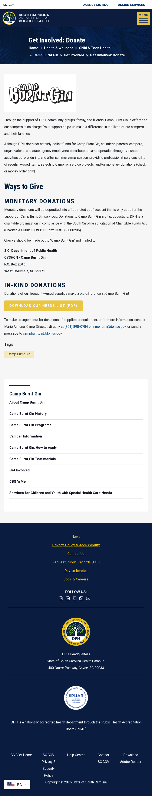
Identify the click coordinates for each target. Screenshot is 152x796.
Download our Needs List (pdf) (43, 306)
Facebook (61, 598)
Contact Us (76, 554)
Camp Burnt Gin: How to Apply (33, 448)
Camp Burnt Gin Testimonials (32, 459)
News (76, 537)
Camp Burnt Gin (45, 55)
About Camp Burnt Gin (26, 402)
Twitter (81, 598)
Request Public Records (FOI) (76, 562)
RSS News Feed (74, 598)
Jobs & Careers (76, 579)
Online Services (131, 4)
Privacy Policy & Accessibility (76, 545)
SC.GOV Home (21, 755)
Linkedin (68, 598)
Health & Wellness (58, 48)
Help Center (76, 755)
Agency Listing (95, 4)
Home (33, 48)
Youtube (88, 598)
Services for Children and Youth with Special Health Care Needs (60, 493)
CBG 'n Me (17, 482)
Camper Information (25, 436)
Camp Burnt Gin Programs (30, 425)
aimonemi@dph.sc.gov (109, 327)
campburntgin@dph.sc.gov (42, 333)
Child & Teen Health (94, 48)
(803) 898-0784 (76, 327)
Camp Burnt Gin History (28, 414)
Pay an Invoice (76, 571)
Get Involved (74, 55)
